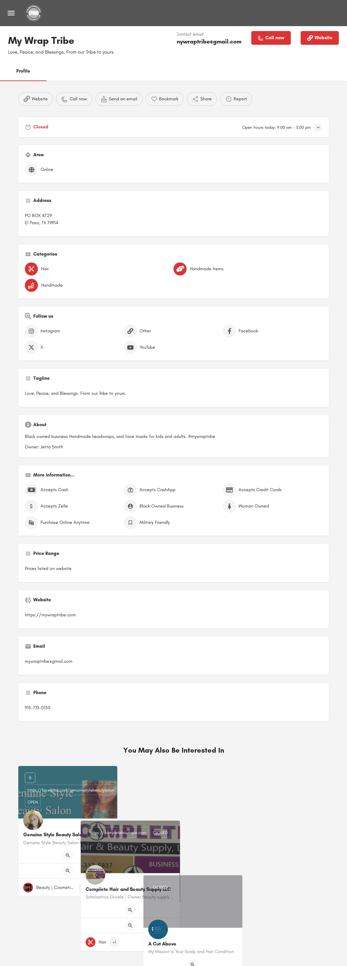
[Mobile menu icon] (11, 13)
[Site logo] (34, 13)
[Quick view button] (68, 855)
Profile (23, 71)
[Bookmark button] (107, 887)
